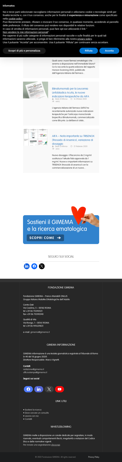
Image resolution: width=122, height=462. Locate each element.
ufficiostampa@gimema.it (35, 372)
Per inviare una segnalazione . (42, 444)
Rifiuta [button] (89, 50)
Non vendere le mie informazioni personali (25, 32)
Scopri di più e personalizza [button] (24, 50)
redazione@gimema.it (33, 369)
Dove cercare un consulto (37, 413)
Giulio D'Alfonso (61, 99)
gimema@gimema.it (40, 332)
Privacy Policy (93, 457)
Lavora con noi (32, 416)
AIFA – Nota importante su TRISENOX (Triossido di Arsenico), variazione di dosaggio (73, 140)
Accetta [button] (109, 50)
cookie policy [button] (15, 18)
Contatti (28, 419)
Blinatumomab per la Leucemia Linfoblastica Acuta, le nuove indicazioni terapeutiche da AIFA (70, 92)
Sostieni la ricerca (33, 409)
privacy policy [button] (84, 39)
